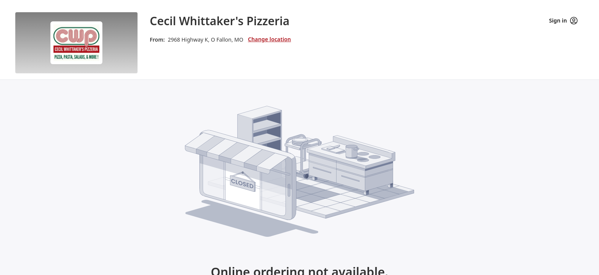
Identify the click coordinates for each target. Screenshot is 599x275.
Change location (269, 39)
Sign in (563, 20)
